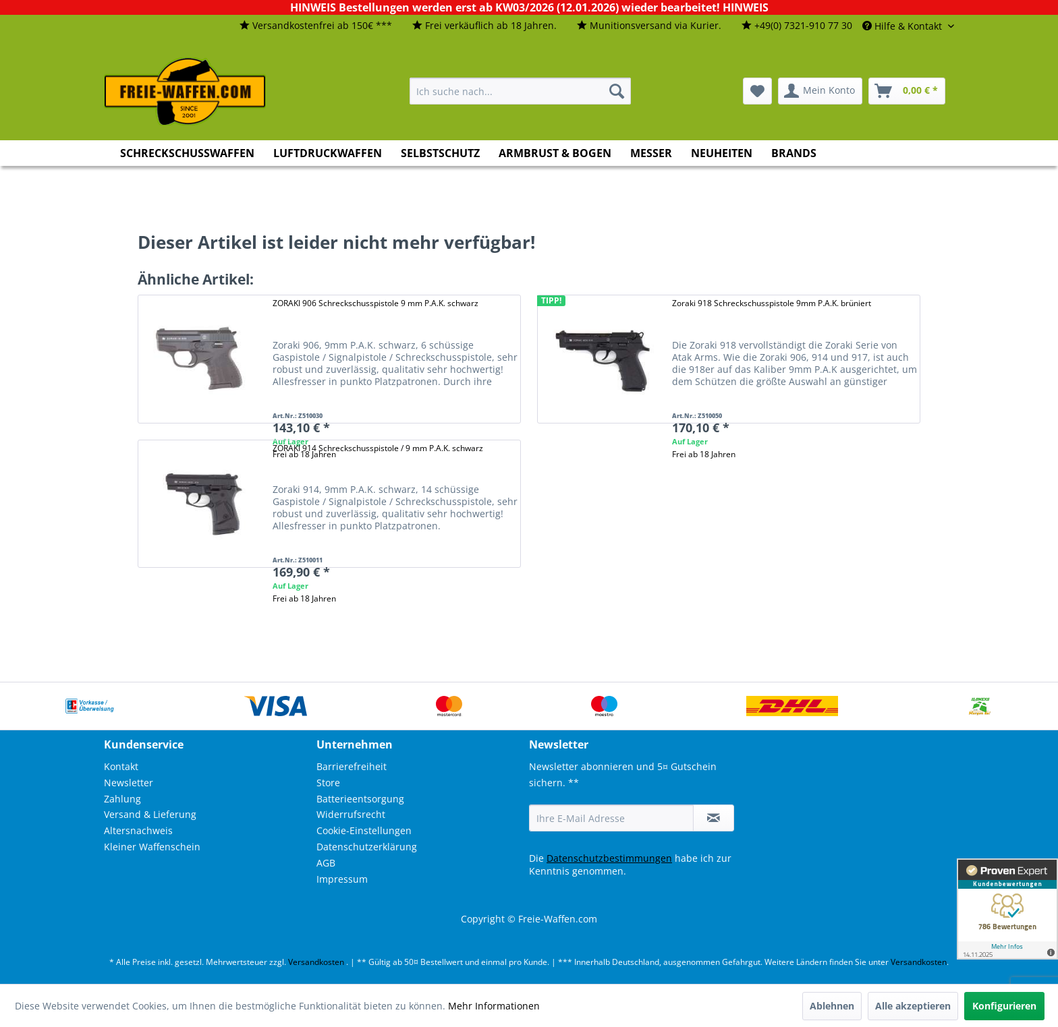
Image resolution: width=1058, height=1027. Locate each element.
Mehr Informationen (494, 1005)
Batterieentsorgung (360, 798)
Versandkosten (316, 962)
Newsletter (128, 782)
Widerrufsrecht (350, 814)
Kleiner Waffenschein (152, 846)
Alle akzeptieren (913, 1005)
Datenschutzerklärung (366, 846)
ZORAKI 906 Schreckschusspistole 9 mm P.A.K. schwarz (375, 303)
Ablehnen (832, 1005)
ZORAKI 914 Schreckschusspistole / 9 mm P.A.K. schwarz (378, 448)
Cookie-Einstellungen (364, 830)
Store (328, 782)
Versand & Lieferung (150, 814)
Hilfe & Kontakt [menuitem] (903, 26)
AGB (325, 862)
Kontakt (121, 766)
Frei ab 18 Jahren (703, 454)
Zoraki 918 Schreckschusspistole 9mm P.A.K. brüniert (771, 303)
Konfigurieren (1004, 1005)
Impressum (342, 879)
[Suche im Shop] (520, 91)
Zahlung (122, 798)
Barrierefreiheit (351, 766)
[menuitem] (315, 26)
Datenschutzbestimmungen (609, 858)
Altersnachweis (138, 830)
